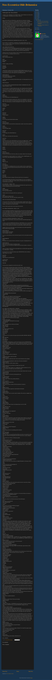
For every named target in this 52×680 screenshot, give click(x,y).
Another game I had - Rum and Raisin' (42, 21)
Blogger (31, 677)
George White (43, 33)
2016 (37, 18)
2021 (37, 11)
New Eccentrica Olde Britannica (19, 4)
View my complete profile (39, 39)
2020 (37, 13)
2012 (37, 29)
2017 (37, 17)
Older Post (30, 671)
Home (18, 671)
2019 (37, 14)
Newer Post (4, 671)
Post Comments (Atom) (9, 673)
